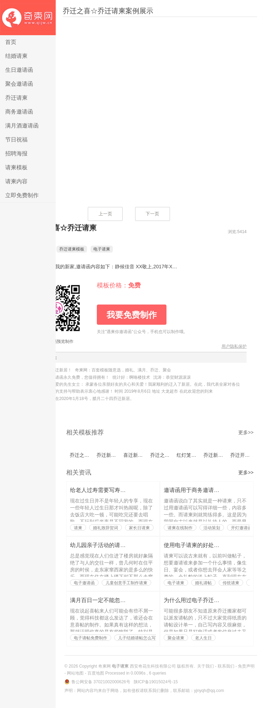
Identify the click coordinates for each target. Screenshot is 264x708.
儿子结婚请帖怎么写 (137, 638)
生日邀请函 (19, 70)
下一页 (152, 213)
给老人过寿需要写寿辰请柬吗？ (109, 490)
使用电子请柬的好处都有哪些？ (203, 545)
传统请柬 (231, 582)
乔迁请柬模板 (82, 249)
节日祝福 (16, 140)
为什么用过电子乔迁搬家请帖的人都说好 (214, 600)
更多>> (246, 432)
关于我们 (205, 666)
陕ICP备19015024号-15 (156, 681)
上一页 (105, 213)
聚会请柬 (176, 638)
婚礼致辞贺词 (105, 527)
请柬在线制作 (180, 527)
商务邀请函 (19, 112)
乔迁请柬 (16, 98)
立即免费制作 (22, 195)
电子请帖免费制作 (90, 638)
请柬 (78, 527)
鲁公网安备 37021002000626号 (101, 681)
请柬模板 (16, 167)
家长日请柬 (139, 527)
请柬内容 (16, 181)
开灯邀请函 (241, 527)
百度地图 (95, 673)
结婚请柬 (16, 56)
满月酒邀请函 (22, 126)
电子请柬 (28, 17)
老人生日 (203, 638)
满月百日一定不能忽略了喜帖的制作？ (117, 600)
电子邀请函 (84, 582)
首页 (10, 42)
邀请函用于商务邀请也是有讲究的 (205, 490)
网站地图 (75, 673)
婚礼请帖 (203, 582)
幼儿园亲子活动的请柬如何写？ (109, 545)
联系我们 (226, 666)
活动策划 (211, 527)
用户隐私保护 (234, 346)
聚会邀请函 (19, 84)
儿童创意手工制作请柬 (126, 582)
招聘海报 (16, 153)
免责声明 (246, 666)
